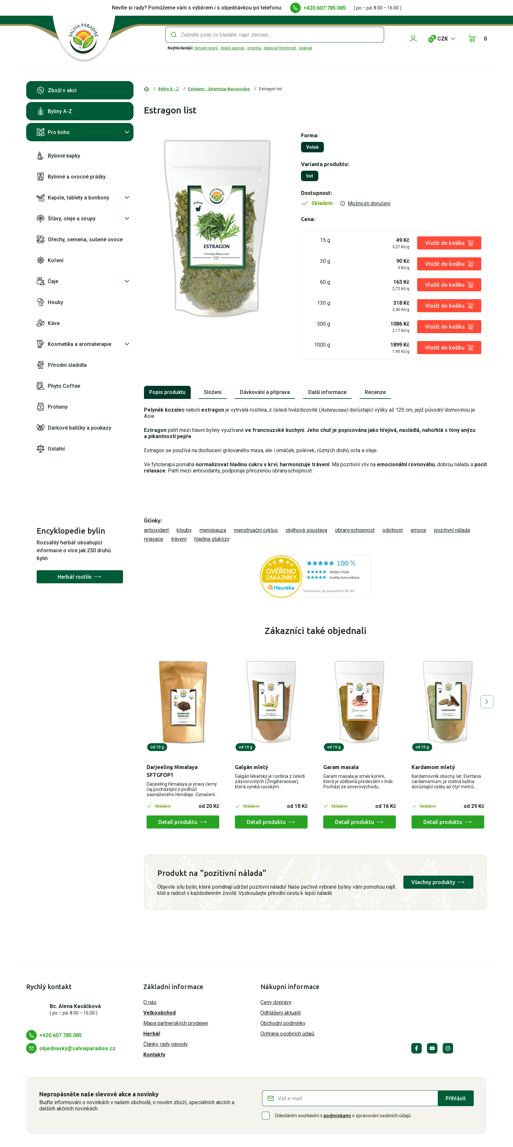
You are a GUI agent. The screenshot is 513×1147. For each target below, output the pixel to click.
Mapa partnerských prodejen (175, 1023)
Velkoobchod (159, 1013)
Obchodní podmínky (283, 1023)
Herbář (151, 1034)
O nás (149, 1002)
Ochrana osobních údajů (287, 1034)
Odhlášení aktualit (280, 1013)
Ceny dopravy (276, 1002)
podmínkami (337, 1115)
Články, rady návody (165, 1044)
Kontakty (154, 1055)
